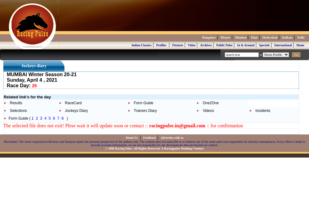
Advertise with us (172, 137)
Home (300, 45)
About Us (132, 137)
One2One (211, 103)
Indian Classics (142, 45)
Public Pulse (224, 45)
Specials (264, 45)
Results (16, 103)
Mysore (225, 37)
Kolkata (287, 37)
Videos (208, 111)
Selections (18, 111)
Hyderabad (269, 37)
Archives (206, 45)
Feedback (149, 137)
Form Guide (143, 103)
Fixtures (177, 45)
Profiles (161, 45)
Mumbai (240, 37)
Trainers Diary (145, 111)
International (283, 45)
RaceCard (73, 103)
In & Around (245, 45)
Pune (254, 37)
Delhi (300, 37)
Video (192, 45)
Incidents (262, 111)
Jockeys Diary (76, 111)
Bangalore (209, 37)
